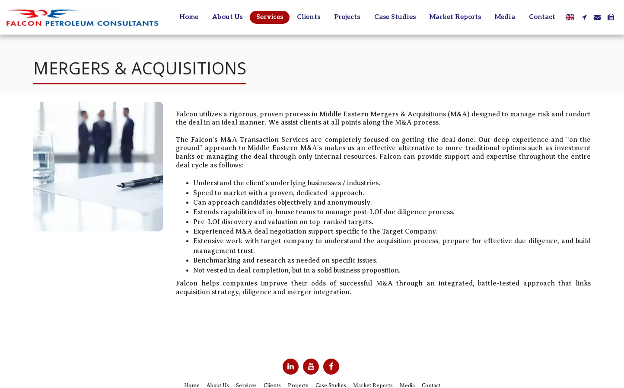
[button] (584, 17)
